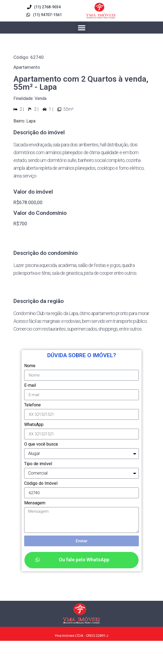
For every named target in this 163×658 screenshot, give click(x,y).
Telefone (32, 405)
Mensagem (34, 503)
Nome (29, 366)
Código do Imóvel (40, 483)
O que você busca (41, 444)
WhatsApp (34, 424)
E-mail (30, 385)
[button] (81, 27)
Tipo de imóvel (38, 464)
